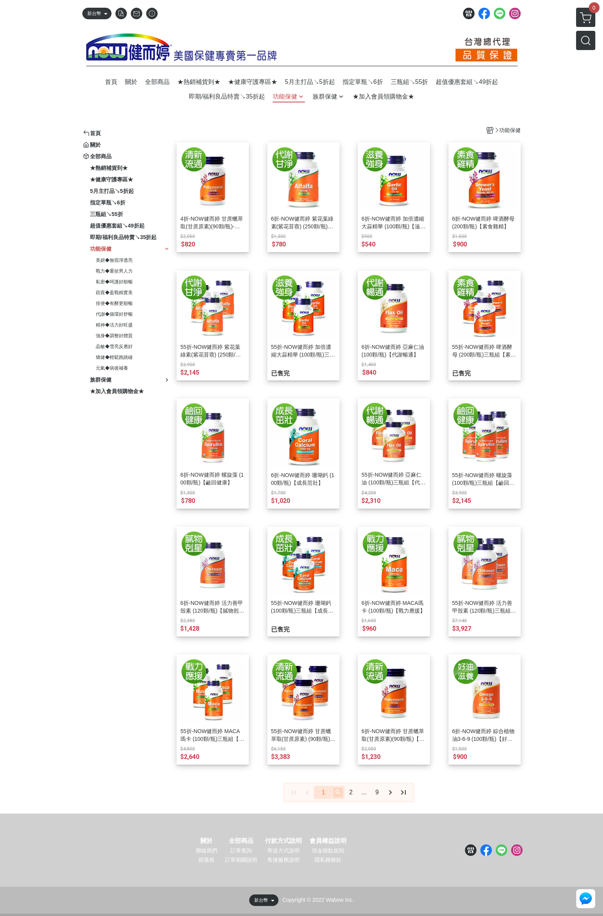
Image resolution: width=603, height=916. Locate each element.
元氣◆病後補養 (112, 368)
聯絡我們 (206, 850)
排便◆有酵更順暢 (114, 303)
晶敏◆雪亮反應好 (114, 346)
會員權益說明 (328, 841)
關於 (206, 841)
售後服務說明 (283, 859)
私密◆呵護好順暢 (114, 282)
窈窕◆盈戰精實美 (114, 292)
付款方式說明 (283, 841)
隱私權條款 (328, 859)
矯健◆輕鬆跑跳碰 (114, 357)
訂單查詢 (241, 850)
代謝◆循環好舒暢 (114, 314)
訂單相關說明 (241, 859)
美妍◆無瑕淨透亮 (114, 260)
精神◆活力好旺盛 (114, 325)
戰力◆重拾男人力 (114, 271)
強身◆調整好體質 (114, 335)
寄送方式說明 (283, 850)
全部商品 (241, 841)
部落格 (206, 859)
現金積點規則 (328, 850)
